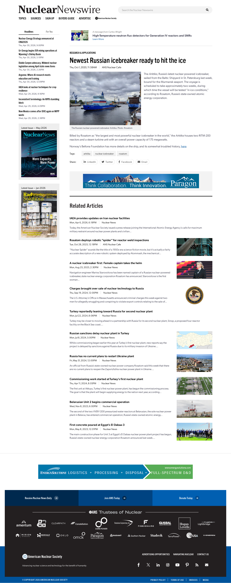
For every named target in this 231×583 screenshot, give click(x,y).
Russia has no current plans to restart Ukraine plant (102, 356)
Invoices (193, 580)
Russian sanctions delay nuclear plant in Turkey (99, 333)
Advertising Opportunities (156, 554)
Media (206, 580)
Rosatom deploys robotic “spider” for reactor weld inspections (109, 240)
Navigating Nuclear (183, 554)
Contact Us (203, 554)
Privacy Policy (157, 580)
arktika (87, 153)
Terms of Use (177, 580)
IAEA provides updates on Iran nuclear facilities (100, 218)
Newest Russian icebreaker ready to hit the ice (128, 59)
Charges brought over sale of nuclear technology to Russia (107, 288)
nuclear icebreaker (104, 153)
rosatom (123, 153)
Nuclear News (109, 222)
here (183, 146)
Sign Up (49, 18)
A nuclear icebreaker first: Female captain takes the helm (106, 263)
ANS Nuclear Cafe (111, 67)
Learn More (98, 39)
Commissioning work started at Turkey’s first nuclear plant (106, 379)
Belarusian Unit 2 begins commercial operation (99, 402)
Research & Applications (83, 52)
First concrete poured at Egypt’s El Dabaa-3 (97, 424)
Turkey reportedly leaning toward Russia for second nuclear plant (111, 311)
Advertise (85, 18)
